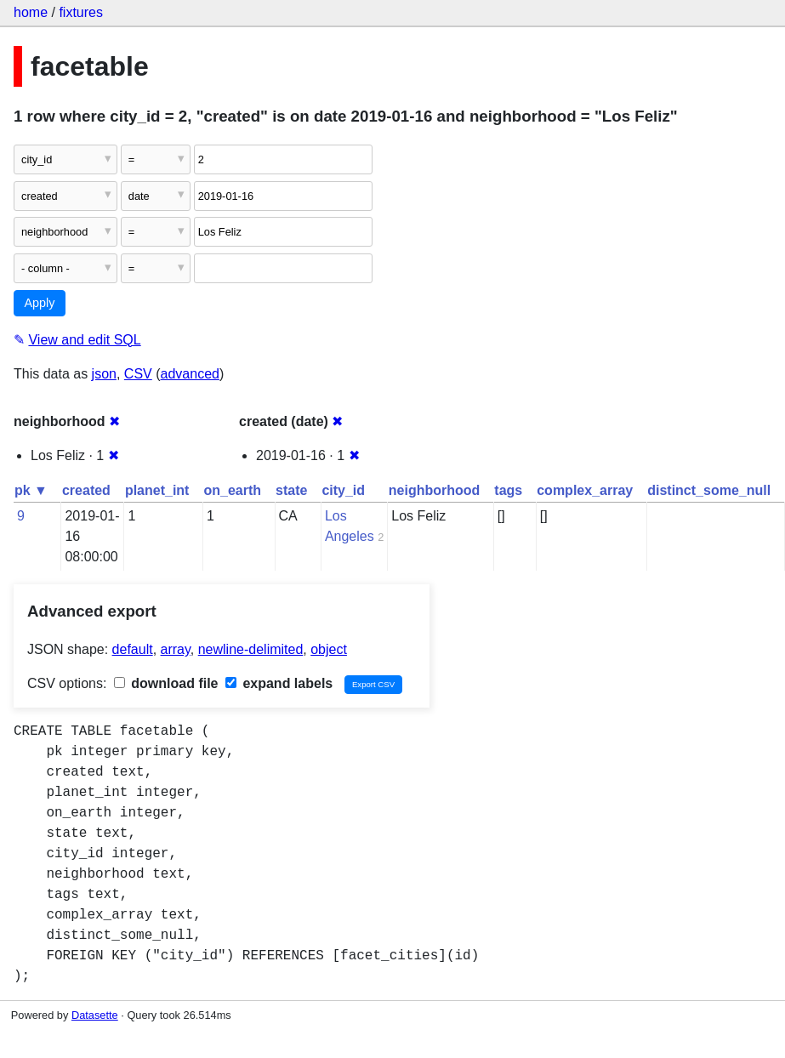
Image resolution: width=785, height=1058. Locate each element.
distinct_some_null (709, 490)
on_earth (232, 490)
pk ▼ (31, 490)
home (31, 12)
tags (508, 490)
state (291, 490)
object (328, 649)
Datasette (94, 1015)
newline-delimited (251, 649)
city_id (343, 490)
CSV (138, 374)
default (132, 649)
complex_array (585, 490)
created (86, 490)
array (176, 649)
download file (166, 683)
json (104, 374)
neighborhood (435, 490)
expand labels (279, 683)
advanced (190, 374)
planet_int (157, 490)
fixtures (81, 12)
